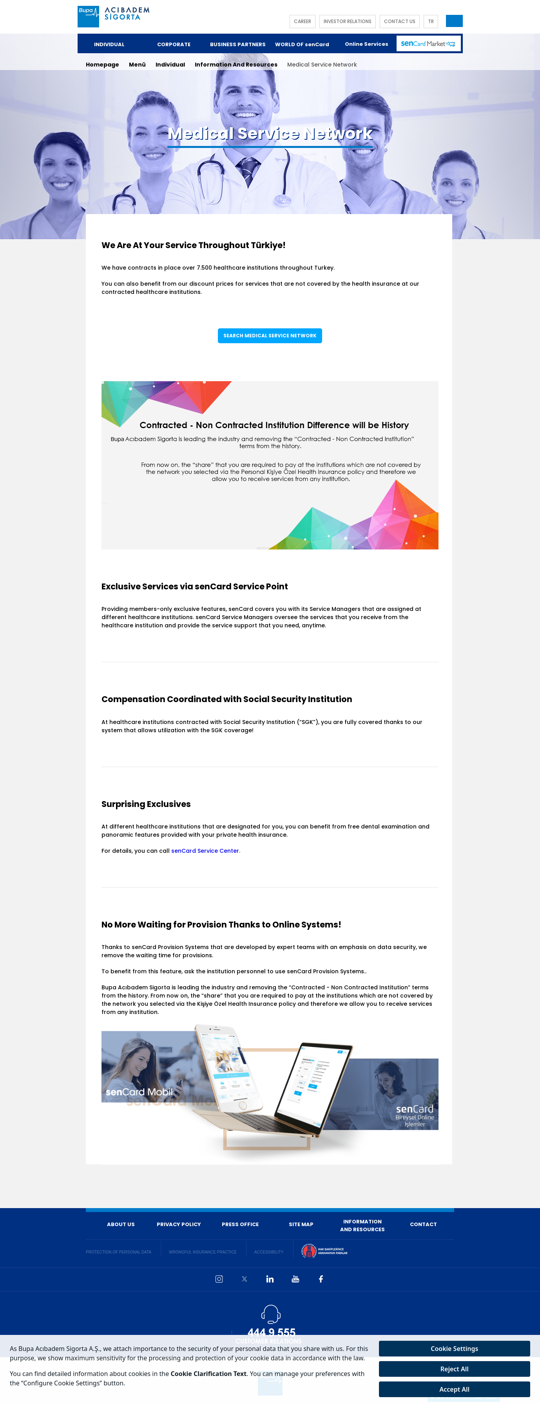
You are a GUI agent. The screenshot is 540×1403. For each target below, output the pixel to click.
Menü (137, 64)
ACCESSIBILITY (268, 1252)
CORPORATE (173, 44)
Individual (170, 64)
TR (431, 21)
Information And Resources (236, 64)
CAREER (302, 21)
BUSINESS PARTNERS (238, 44)
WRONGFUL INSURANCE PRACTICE (203, 1252)
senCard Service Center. (205, 851)
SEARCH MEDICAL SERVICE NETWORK (270, 335)
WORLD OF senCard (302, 44)
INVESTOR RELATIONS (347, 21)
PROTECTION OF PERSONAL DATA (118, 1252)
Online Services (366, 44)
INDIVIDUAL (109, 44)
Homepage (102, 64)
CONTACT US (399, 21)
